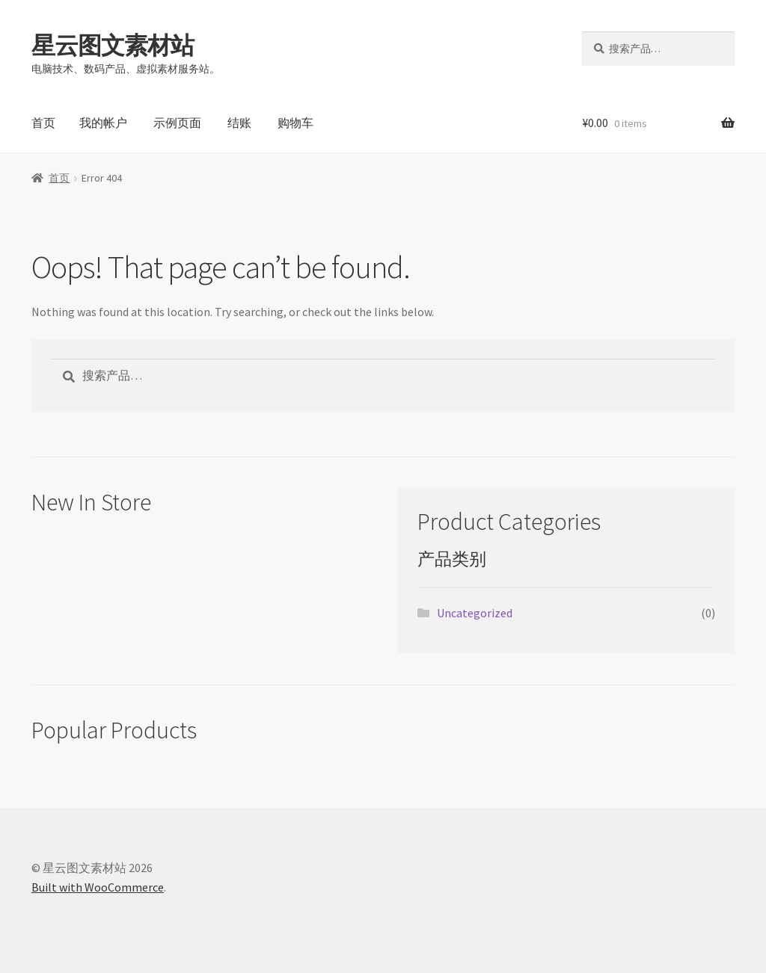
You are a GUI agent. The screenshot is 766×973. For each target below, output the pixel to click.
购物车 (295, 122)
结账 (239, 122)
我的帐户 (103, 122)
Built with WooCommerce (97, 887)
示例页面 (177, 122)
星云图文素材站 (112, 46)
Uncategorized (474, 612)
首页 (43, 122)
